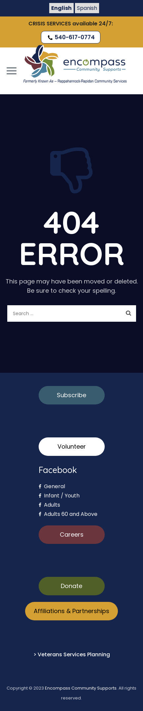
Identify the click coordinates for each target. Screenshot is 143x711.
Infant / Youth (59, 495)
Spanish (87, 8)
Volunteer (71, 446)
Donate (71, 586)
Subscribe (71, 395)
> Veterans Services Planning (71, 654)
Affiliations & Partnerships (71, 611)
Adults (49, 505)
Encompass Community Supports (81, 688)
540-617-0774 (71, 37)
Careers (72, 534)
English (61, 8)
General (52, 486)
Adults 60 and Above (68, 514)
